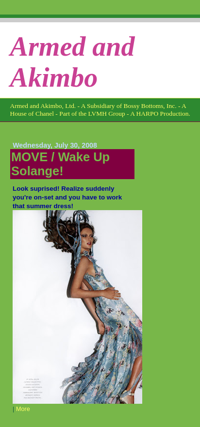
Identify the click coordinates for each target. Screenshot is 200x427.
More (23, 409)
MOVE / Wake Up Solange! (60, 164)
